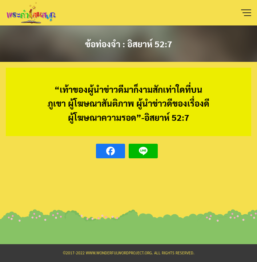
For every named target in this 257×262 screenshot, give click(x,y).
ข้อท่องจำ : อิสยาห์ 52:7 (128, 43)
